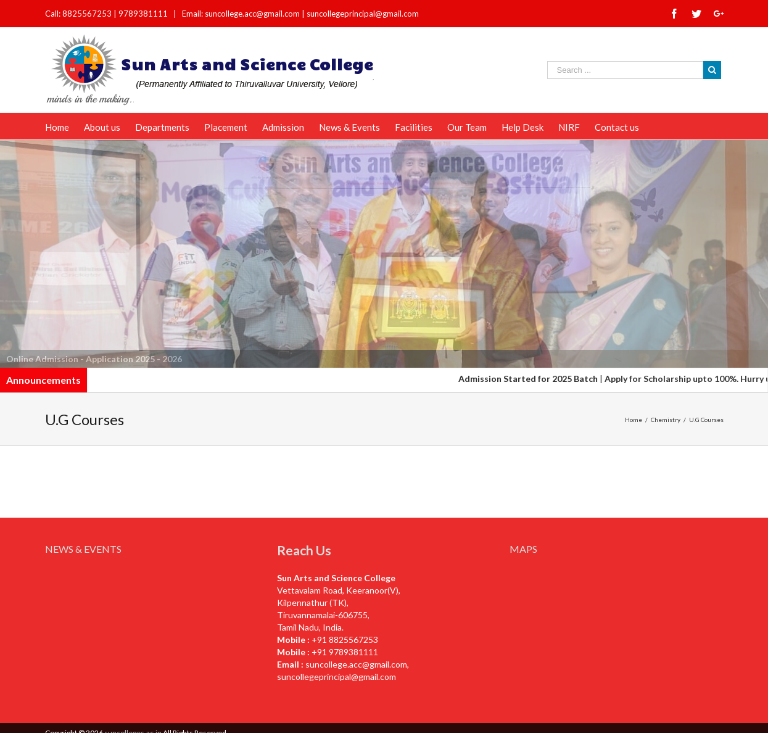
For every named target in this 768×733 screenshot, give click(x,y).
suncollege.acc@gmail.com (356, 664)
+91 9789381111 (345, 652)
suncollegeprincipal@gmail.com (363, 14)
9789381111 (144, 14)
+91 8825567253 (345, 639)
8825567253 (88, 14)
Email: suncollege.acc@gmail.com (241, 14)
